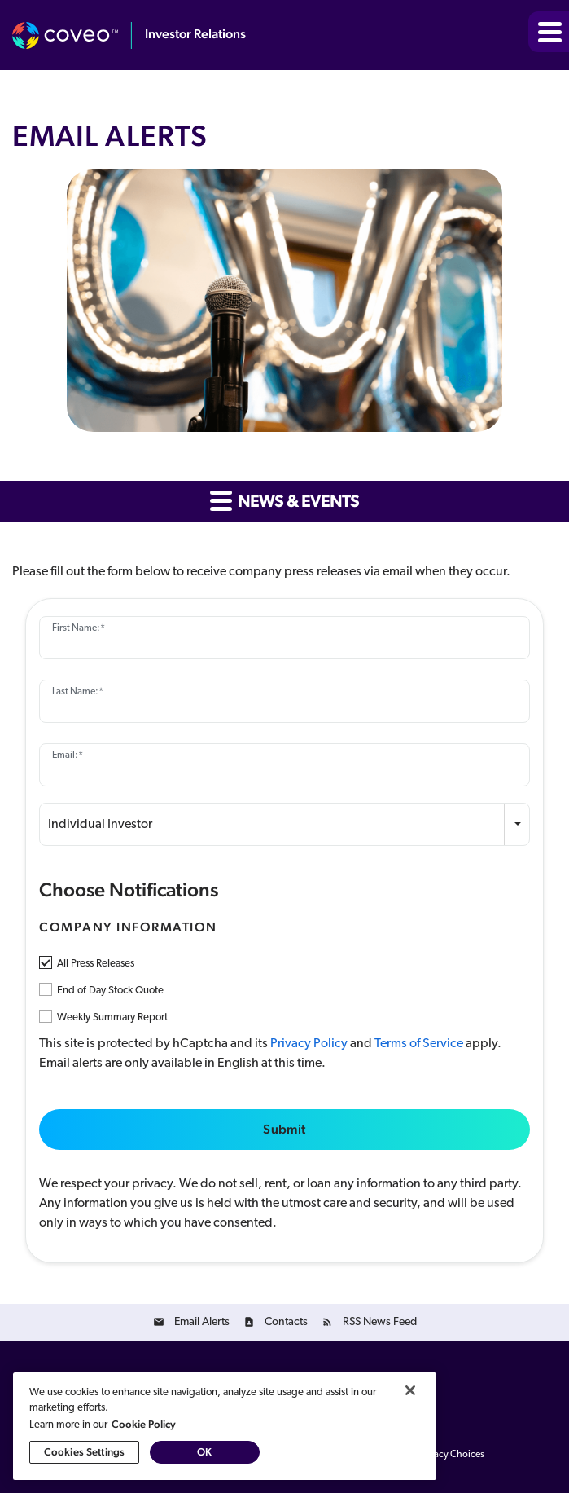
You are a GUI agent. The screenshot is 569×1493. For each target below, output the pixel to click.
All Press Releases (95, 963)
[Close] (410, 1390)
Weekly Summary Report (112, 1017)
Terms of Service (418, 1043)
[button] (548, 31)
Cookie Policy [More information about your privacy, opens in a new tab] (144, 1424)
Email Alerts (202, 1322)
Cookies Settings (84, 1452)
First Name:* (78, 628)
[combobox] (284, 824)
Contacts (286, 1322)
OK (204, 1452)
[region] (224, 1426)
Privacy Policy (309, 1043)
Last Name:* (77, 692)
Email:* (67, 755)
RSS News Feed (380, 1322)
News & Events (284, 500)
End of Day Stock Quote (110, 990)
